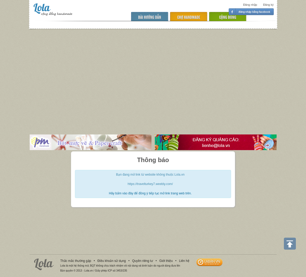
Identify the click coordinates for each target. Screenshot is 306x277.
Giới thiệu (166, 261)
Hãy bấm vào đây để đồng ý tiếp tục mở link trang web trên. (150, 193)
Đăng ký (268, 4)
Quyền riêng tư (142, 261)
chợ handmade (188, 17)
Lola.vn (44, 264)
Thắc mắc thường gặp (75, 261)
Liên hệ (184, 261)
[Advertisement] (153, 77)
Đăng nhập (250, 4)
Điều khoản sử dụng (111, 261)
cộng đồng (227, 17)
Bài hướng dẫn (149, 17)
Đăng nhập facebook (251, 11)
